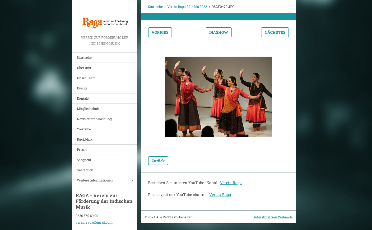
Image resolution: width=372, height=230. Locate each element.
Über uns (84, 67)
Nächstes (275, 32)
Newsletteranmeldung (94, 119)
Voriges (160, 32)
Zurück (158, 160)
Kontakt (83, 98)
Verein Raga (231, 182)
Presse (82, 149)
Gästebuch (85, 170)
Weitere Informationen (95, 180)
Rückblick (85, 139)
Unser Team (86, 78)
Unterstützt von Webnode (273, 217)
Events (82, 88)
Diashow (218, 32)
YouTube (84, 129)
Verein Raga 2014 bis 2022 (187, 6)
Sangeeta (84, 159)
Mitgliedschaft (88, 108)
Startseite (84, 57)
